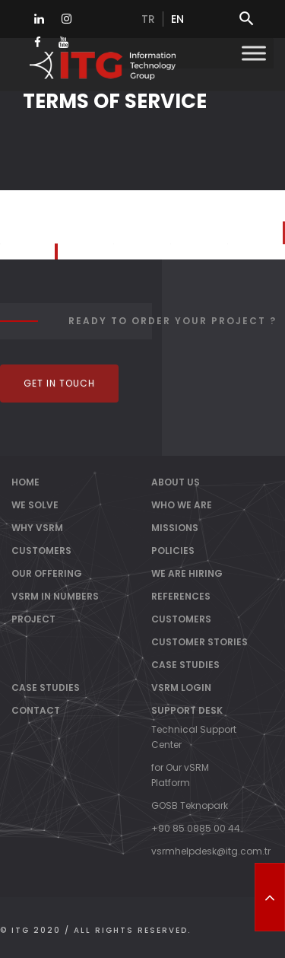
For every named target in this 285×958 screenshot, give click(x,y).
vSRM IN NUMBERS (55, 596)
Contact (35, 710)
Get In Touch (59, 383)
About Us (175, 482)
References (181, 596)
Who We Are (181, 504)
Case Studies (185, 664)
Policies (173, 550)
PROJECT (33, 619)
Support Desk (187, 710)
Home (25, 482)
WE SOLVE (35, 504)
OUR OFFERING (46, 573)
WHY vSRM (37, 527)
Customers (181, 619)
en (177, 19)
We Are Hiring (187, 573)
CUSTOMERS (41, 550)
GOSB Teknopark (189, 805)
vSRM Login (181, 687)
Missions (174, 527)
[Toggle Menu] (254, 53)
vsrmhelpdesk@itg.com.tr (211, 851)
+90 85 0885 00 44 (195, 828)
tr (148, 19)
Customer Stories (199, 641)
